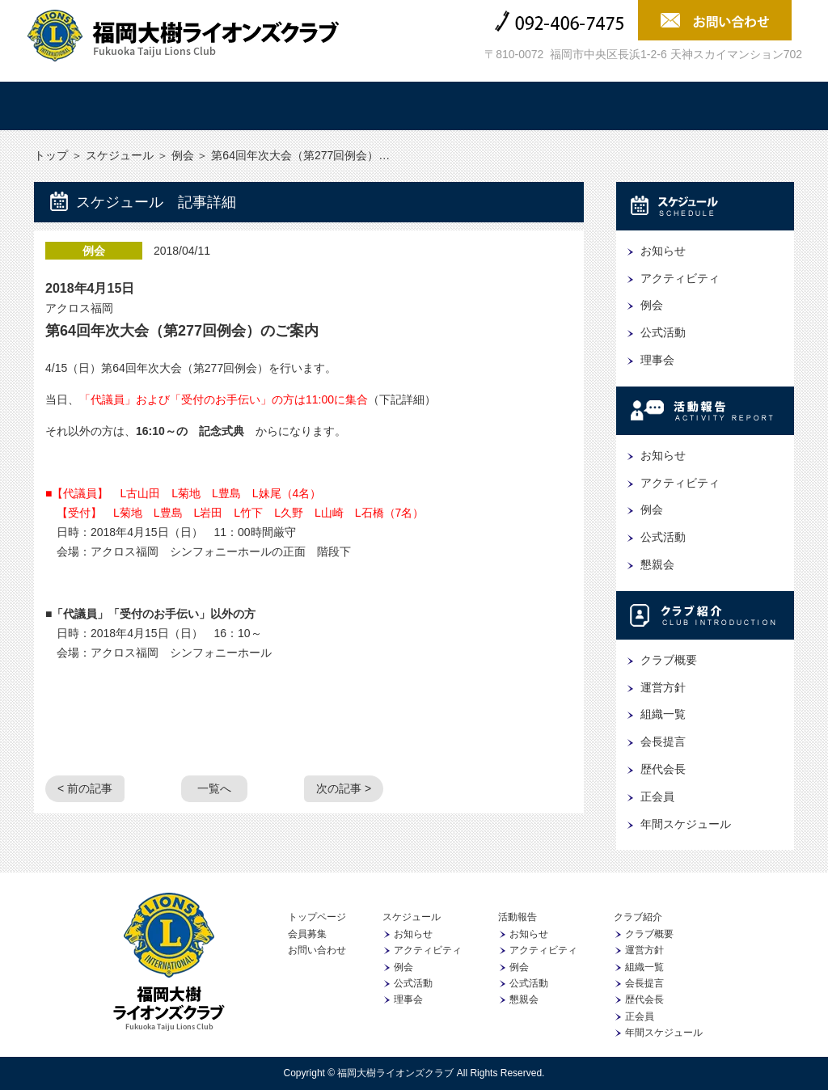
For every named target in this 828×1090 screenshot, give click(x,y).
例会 (182, 155)
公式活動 (663, 332)
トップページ (317, 917)
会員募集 (733, 106)
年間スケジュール (685, 824)
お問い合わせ (317, 950)
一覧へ (214, 788)
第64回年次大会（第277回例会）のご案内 (182, 331)
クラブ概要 (668, 659)
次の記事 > (343, 788)
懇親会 (657, 564)
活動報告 (350, 106)
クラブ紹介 (478, 106)
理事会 (657, 359)
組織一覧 (663, 714)
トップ (94, 106)
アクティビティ (680, 278)
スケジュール (222, 106)
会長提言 (663, 741)
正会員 (657, 796)
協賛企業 (605, 106)
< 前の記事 (84, 788)
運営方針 (663, 687)
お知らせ (663, 250)
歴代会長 (663, 769)
